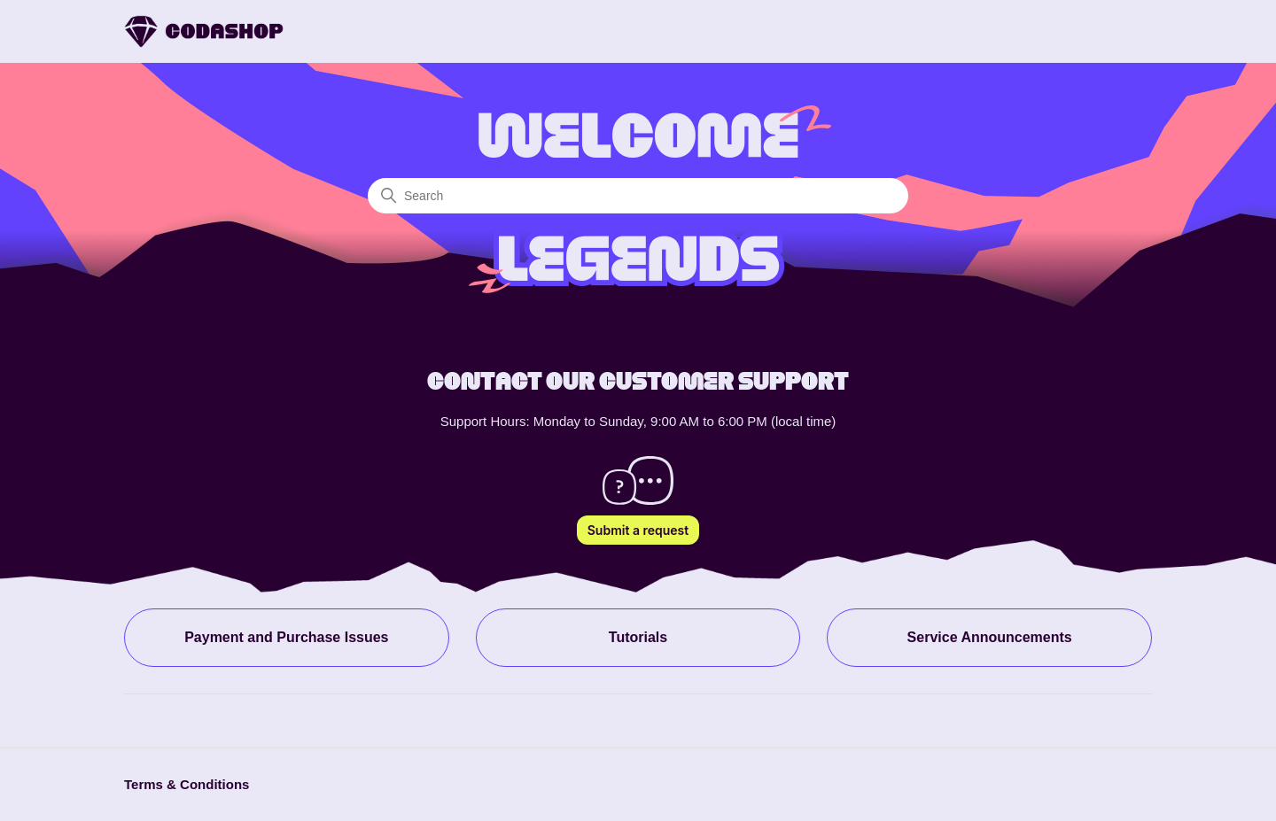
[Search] (638, 195)
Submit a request (638, 530)
